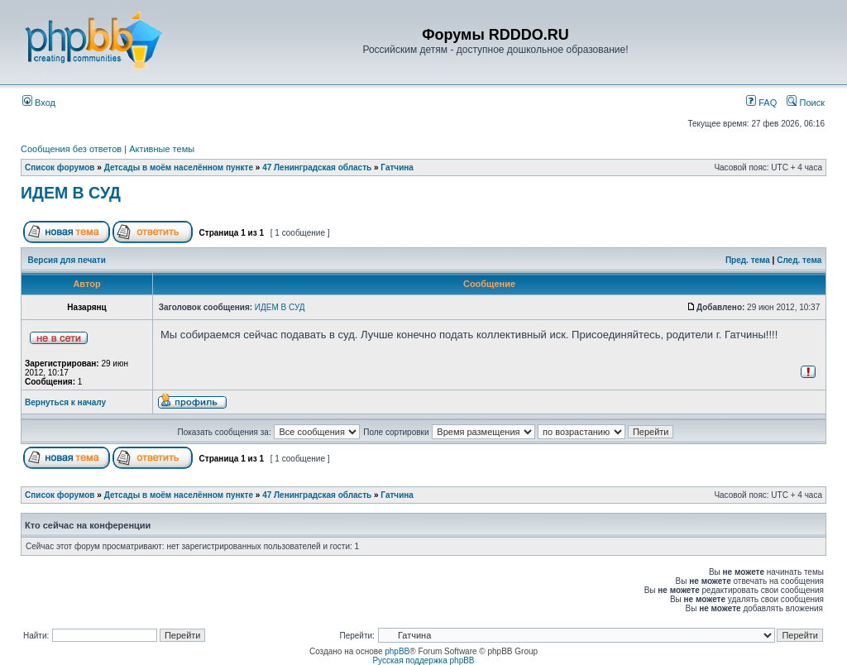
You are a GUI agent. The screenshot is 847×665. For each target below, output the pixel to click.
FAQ (761, 103)
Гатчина (397, 167)
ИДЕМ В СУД (71, 193)
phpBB (397, 651)
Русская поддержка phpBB (423, 660)
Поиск (806, 103)
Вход (38, 103)
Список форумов (60, 167)
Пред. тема (747, 260)
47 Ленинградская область (316, 167)
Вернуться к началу (65, 402)
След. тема (799, 260)
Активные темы (161, 149)
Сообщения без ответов (71, 149)
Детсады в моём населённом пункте (178, 167)
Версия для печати (67, 260)
